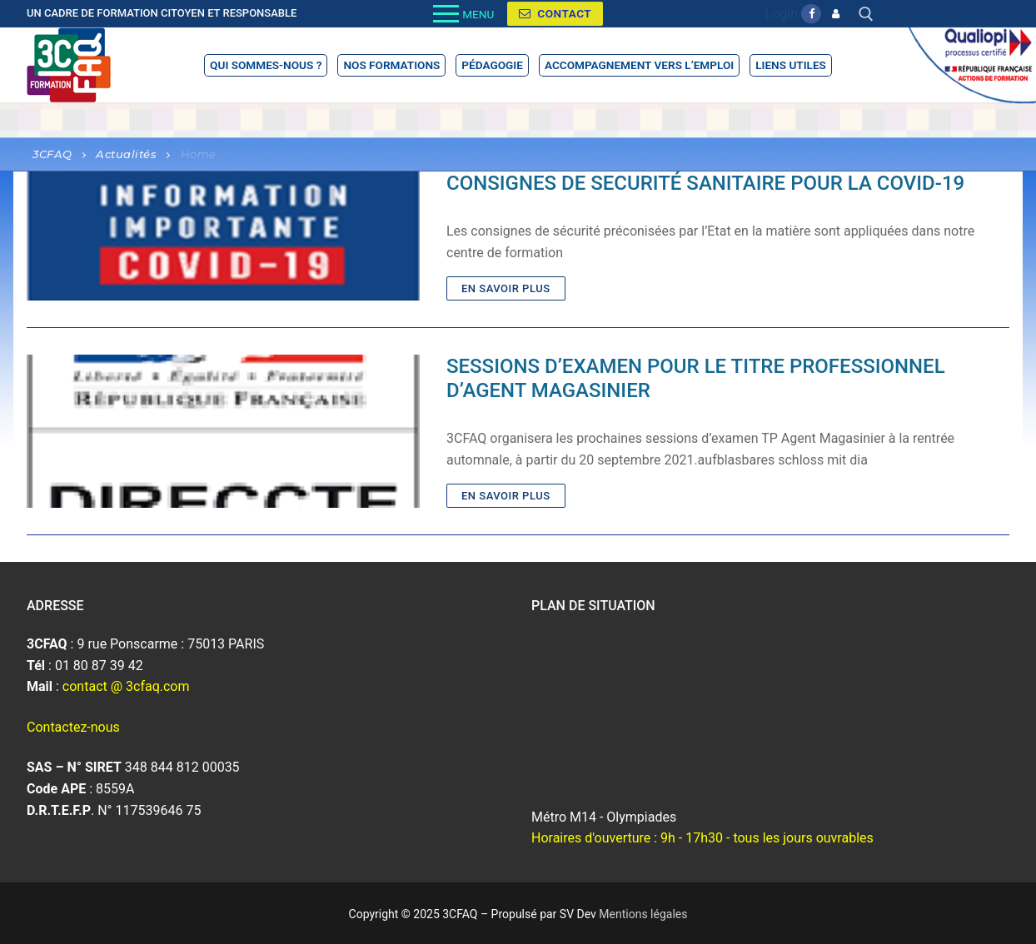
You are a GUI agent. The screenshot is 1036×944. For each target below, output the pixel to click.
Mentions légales (643, 914)
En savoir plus (505, 288)
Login (781, 13)
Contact (555, 13)
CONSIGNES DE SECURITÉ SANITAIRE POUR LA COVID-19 (705, 183)
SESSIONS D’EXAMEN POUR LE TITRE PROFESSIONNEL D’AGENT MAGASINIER (695, 378)
